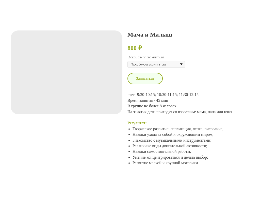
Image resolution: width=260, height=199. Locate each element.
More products (23, 7)
